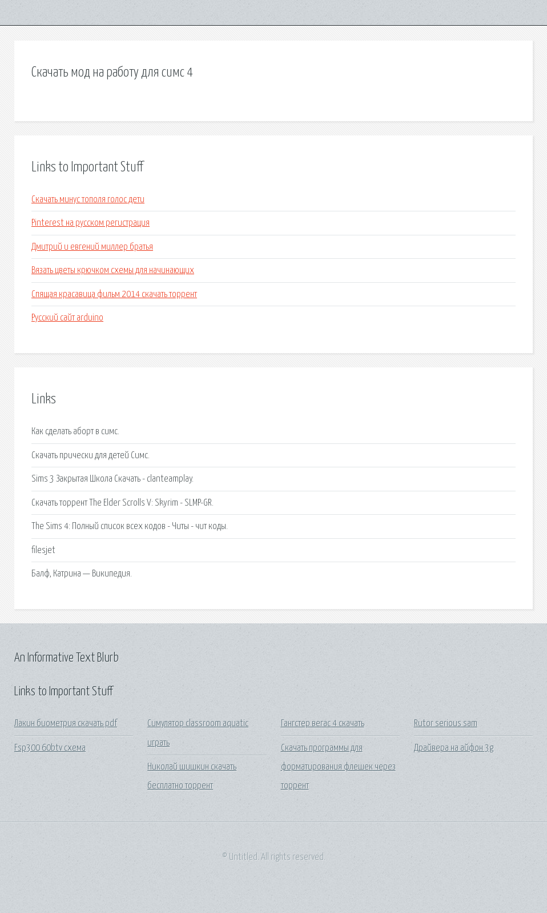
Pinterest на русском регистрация (90, 223)
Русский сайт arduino (67, 318)
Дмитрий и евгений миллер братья (92, 247)
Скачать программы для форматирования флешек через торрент (338, 767)
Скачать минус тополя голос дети (87, 200)
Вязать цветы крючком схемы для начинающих (112, 270)
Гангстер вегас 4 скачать (322, 723)
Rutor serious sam (445, 723)
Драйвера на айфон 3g (453, 748)
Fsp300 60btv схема (50, 748)
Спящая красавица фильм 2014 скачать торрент (114, 294)
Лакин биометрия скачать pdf (65, 723)
